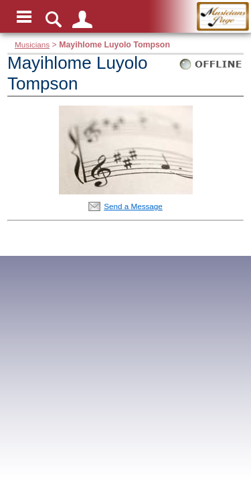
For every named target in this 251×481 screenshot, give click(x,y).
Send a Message (133, 206)
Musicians (32, 44)
